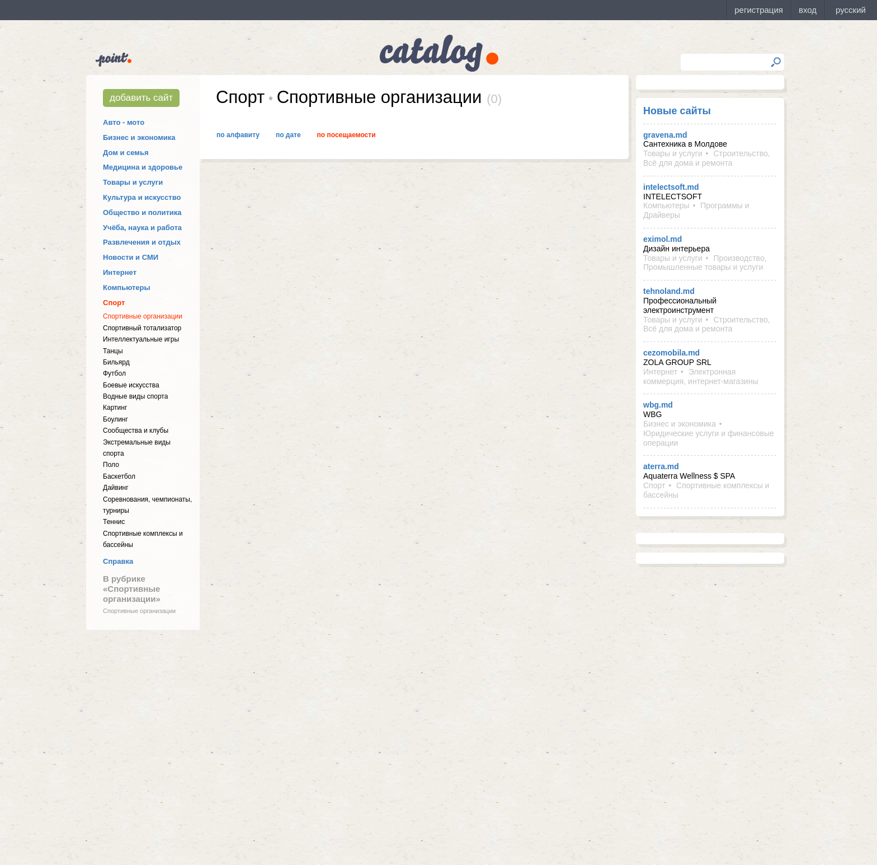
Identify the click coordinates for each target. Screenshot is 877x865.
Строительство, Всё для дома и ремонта (706, 158)
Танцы (113, 351)
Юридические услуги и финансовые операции (708, 438)
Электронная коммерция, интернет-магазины (700, 376)
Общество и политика (142, 212)
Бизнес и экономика (139, 137)
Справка (118, 561)
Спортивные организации (142, 316)
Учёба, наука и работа (142, 227)
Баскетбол (119, 476)
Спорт (114, 302)
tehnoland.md (669, 291)
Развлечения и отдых (142, 242)
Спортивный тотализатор (142, 328)
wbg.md (658, 404)
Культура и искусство (142, 197)
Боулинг (115, 419)
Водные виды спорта (135, 396)
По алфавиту (238, 135)
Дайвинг (116, 488)
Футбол (114, 373)
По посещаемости (346, 135)
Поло (111, 465)
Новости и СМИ (130, 257)
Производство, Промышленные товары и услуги (705, 263)
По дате (288, 135)
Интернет (119, 272)
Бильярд (116, 362)
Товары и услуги (133, 182)
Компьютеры (126, 287)
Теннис (114, 522)
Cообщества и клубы (135, 430)
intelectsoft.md (671, 187)
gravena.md (665, 134)
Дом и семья (126, 152)
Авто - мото (123, 122)
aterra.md (661, 466)
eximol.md (662, 239)
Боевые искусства (131, 385)
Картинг (115, 408)
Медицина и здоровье (142, 167)
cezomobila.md (671, 352)
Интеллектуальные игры (141, 339)
